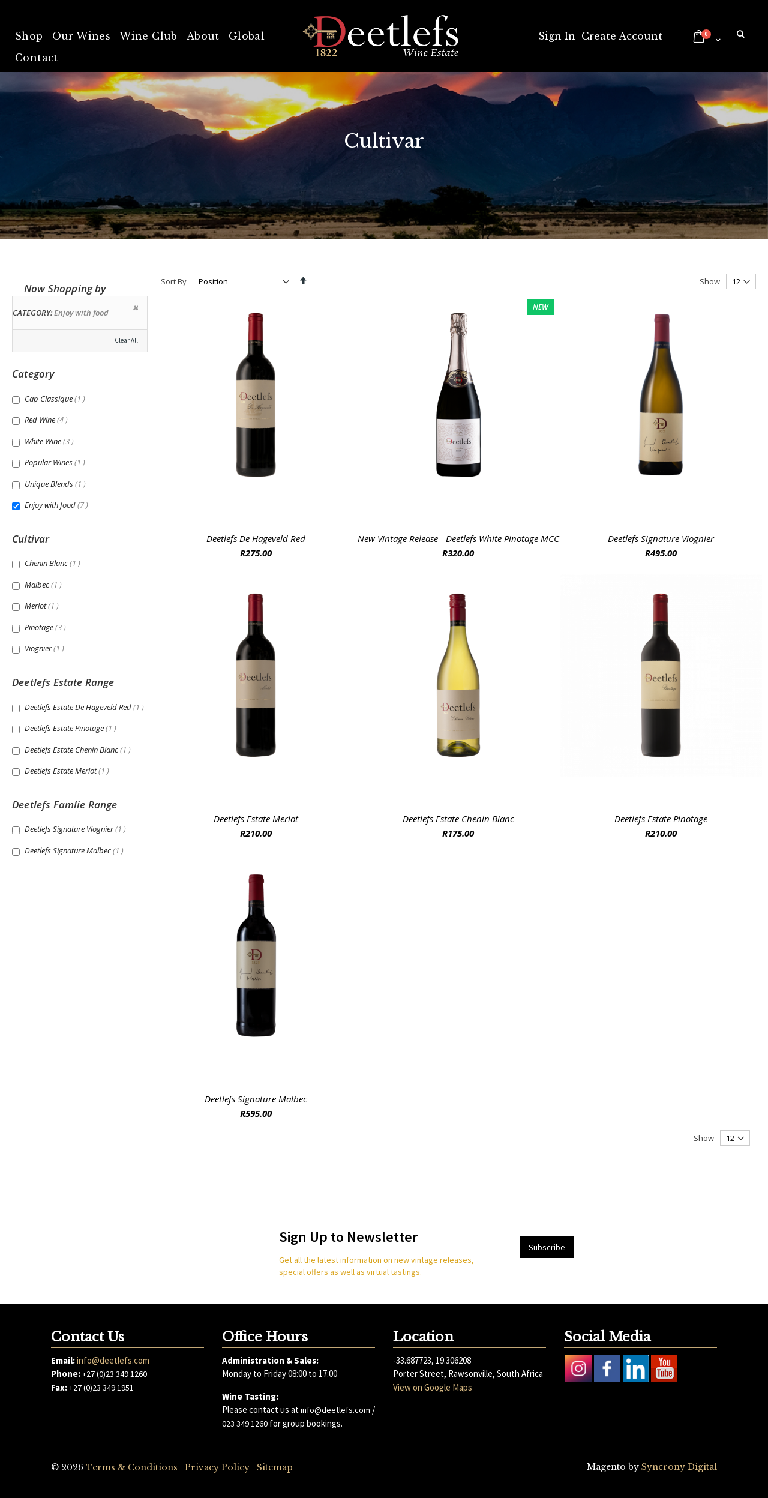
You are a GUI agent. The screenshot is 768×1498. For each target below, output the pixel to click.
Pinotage (47, 627)
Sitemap (275, 1467)
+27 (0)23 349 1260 (114, 1373)
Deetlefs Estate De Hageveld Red (86, 707)
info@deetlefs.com (113, 1360)
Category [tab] (33, 374)
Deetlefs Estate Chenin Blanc (458, 819)
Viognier (46, 648)
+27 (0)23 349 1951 (101, 1387)
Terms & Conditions (132, 1467)
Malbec (45, 584)
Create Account (621, 36)
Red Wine (48, 419)
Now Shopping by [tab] (65, 288)
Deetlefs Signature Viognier (661, 538)
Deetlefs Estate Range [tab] (63, 682)
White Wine (51, 441)
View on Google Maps (432, 1387)
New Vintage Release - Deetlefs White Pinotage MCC (458, 538)
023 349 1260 (245, 1423)
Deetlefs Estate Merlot (256, 819)
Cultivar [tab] (30, 539)
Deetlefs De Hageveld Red (255, 538)
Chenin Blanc (54, 563)
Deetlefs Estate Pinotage (660, 819)
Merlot (43, 605)
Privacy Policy (217, 1467)
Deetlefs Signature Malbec (256, 1099)
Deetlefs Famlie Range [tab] (65, 804)
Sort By (174, 281)
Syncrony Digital (679, 1466)
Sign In (556, 36)
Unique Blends (57, 483)
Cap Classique (56, 398)
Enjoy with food (58, 504)
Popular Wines (56, 462)
